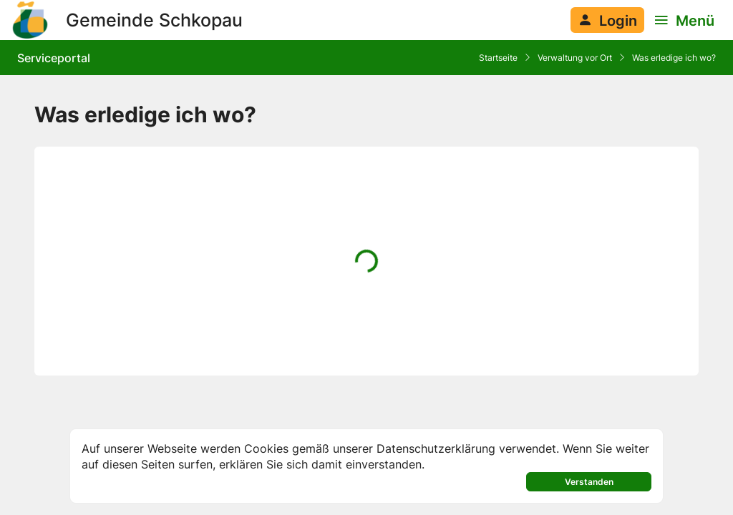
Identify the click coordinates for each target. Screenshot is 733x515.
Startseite (498, 58)
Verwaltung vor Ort (575, 58)
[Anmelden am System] (607, 20)
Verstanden (589, 482)
